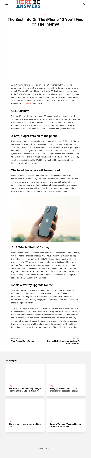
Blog (45, 15)
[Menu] (6, 4)
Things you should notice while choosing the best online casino (64, 389)
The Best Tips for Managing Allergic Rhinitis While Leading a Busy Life (25, 389)
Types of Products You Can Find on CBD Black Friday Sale (65, 425)
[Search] (84, 3)
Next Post (63, 341)
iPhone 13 (29, 104)
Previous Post (28, 340)
